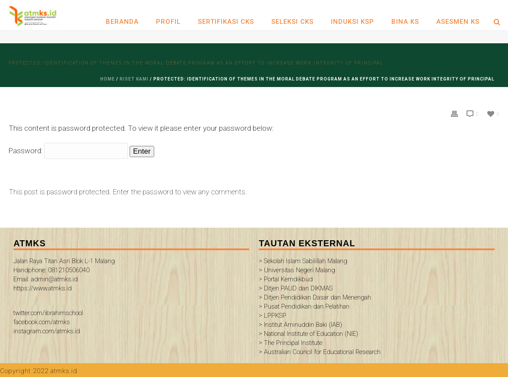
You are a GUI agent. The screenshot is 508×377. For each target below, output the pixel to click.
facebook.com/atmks (41, 322)
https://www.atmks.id (42, 288)
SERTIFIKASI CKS (226, 22)
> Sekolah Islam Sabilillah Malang (303, 261)
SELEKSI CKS (292, 22)
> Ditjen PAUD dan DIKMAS (296, 288)
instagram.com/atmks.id (46, 331)
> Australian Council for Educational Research (320, 352)
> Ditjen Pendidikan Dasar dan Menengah (315, 297)
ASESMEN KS (457, 22)
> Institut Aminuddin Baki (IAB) (300, 325)
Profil (168, 22)
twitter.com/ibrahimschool (48, 313)
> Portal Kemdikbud (286, 279)
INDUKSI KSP (352, 22)
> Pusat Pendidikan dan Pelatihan (304, 306)
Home (107, 79)
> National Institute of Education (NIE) (308, 334)
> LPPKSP (272, 315)
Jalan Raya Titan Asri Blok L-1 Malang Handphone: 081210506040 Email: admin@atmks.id (64, 270)
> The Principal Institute (290, 343)
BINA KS (405, 22)
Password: (68, 150)
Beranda (122, 22)
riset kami (134, 79)
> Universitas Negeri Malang (297, 270)
